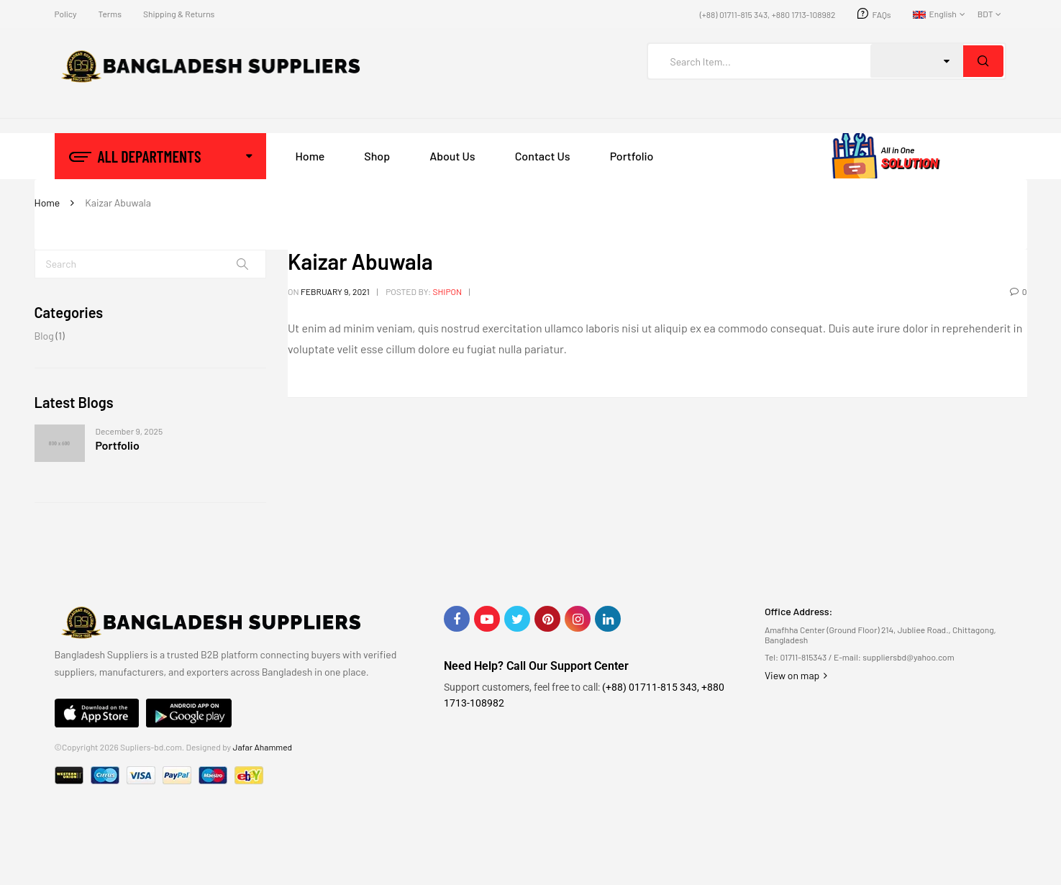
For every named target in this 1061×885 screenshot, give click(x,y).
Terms (109, 14)
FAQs (882, 14)
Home (47, 202)
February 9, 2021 (335, 291)
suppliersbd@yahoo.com (908, 657)
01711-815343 (803, 657)
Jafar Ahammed (263, 747)
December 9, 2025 (129, 431)
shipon (447, 291)
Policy (66, 14)
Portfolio (118, 445)
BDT (985, 14)
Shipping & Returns (178, 14)
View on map (796, 675)
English (935, 14)
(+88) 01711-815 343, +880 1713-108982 (768, 14)
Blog (44, 336)
